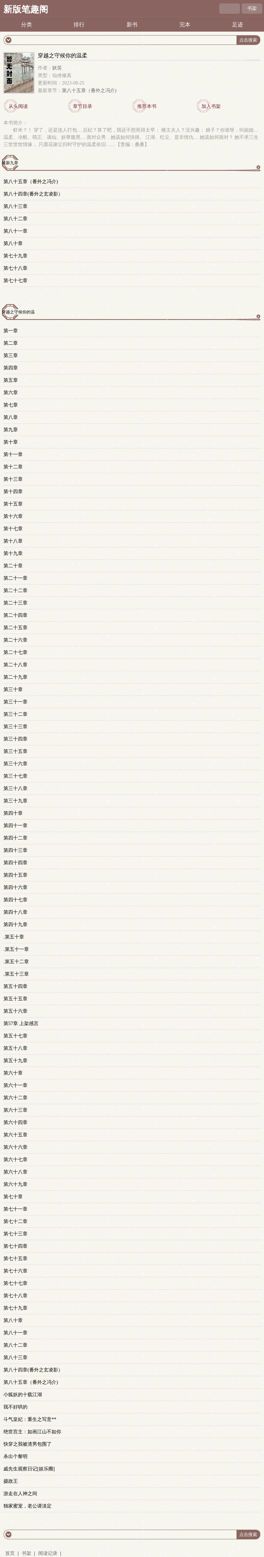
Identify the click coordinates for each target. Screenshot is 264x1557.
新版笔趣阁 (25, 9)
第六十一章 (15, 1085)
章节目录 (82, 106)
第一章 (10, 330)
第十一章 (13, 454)
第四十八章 (15, 912)
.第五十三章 (16, 974)
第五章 (10, 380)
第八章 (10, 417)
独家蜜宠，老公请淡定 (27, 1506)
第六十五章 (15, 1134)
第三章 (10, 355)
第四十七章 (15, 899)
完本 (184, 24)
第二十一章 (15, 578)
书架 (252, 8)
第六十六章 (15, 1147)
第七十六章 (15, 1271)
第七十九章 (15, 255)
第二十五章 (15, 627)
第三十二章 (15, 714)
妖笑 (57, 67)
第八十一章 (15, 231)
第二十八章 (15, 664)
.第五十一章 (16, 949)
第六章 (10, 392)
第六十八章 (15, 1172)
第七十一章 (15, 1209)
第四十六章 (15, 887)
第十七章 (13, 528)
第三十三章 (15, 726)
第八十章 (13, 243)
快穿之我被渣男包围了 (27, 1444)
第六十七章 (15, 1159)
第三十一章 (15, 701)
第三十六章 (15, 763)
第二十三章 (15, 602)
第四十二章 (15, 838)
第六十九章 (15, 1184)
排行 (79, 24)
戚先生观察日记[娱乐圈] (29, 1468)
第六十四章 (15, 1122)
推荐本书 (146, 106)
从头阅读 (18, 106)
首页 (10, 1553)
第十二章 (13, 466)
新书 (132, 24)
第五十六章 (15, 1011)
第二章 (10, 343)
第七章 (10, 405)
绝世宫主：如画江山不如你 (32, 1431)
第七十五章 (15, 1258)
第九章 (10, 429)
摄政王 (10, 1481)
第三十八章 (15, 788)
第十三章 (13, 479)
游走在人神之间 (20, 1493)
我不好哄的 (15, 1407)
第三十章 (13, 689)
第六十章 (13, 1073)
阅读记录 (48, 1553)
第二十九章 (15, 677)
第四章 (10, 367)
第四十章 (13, 813)
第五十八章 (15, 1048)
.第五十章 (13, 936)
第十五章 (13, 504)
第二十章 (13, 565)
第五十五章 (15, 998)
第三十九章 (15, 800)
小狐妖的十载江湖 (22, 1394)
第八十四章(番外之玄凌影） (33, 194)
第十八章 (13, 541)
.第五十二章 (16, 961)
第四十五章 (15, 875)
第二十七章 (15, 652)
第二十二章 (15, 590)
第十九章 (13, 553)
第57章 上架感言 (20, 1023)
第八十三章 (15, 206)
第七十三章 (15, 1233)
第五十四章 (15, 986)
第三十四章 (15, 739)
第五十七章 (15, 1035)
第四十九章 (15, 924)
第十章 (10, 442)
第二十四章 (15, 615)
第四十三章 (15, 850)
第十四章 (13, 491)
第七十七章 (15, 280)
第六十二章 (15, 1097)
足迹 (237, 24)
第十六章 (13, 516)
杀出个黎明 (15, 1456)
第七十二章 (15, 1221)
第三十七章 (15, 776)
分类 (26, 24)
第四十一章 (15, 825)
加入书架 (211, 106)
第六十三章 (15, 1110)
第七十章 (13, 1196)
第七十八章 (15, 268)
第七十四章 (15, 1246)
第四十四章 (15, 862)
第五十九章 (15, 1060)
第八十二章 (15, 218)
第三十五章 (15, 751)
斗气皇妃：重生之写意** (29, 1419)
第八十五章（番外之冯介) (89, 90)
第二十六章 (15, 640)
